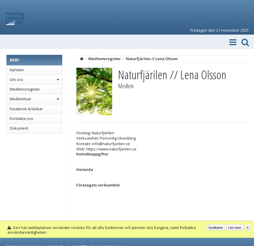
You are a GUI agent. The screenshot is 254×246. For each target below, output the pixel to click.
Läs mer (234, 227)
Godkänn (215, 227)
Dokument (19, 128)
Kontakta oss (21, 118)
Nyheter (17, 69)
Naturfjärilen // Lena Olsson (152, 58)
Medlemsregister (25, 89)
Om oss (16, 79)
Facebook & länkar (26, 108)
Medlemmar (20, 98)
